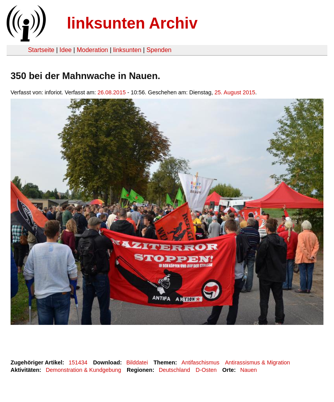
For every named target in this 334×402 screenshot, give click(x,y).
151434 (78, 362)
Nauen (248, 370)
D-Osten (206, 370)
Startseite (41, 50)
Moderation (92, 50)
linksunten (127, 50)
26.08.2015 (111, 92)
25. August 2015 (235, 92)
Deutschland (174, 370)
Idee (65, 50)
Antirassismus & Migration (257, 362)
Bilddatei (137, 362)
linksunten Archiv (132, 23)
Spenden (158, 50)
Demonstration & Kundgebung (83, 370)
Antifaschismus (200, 362)
